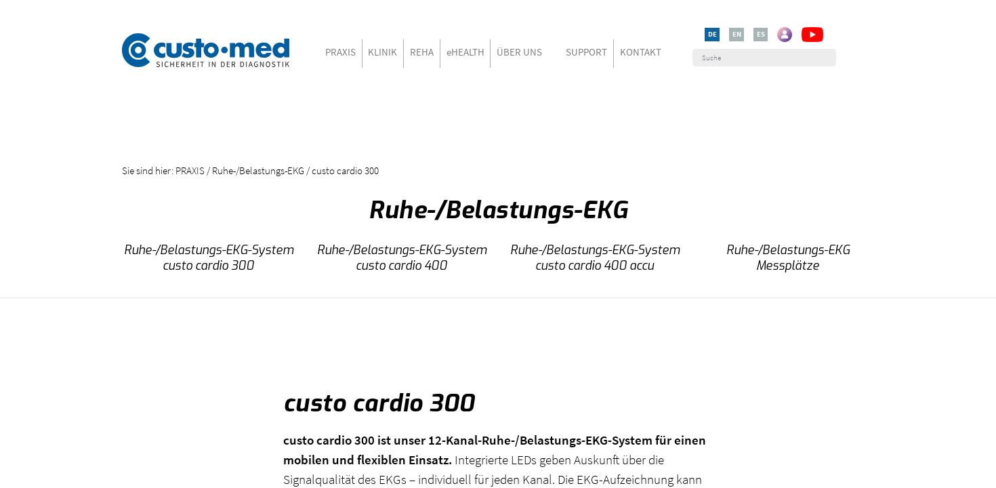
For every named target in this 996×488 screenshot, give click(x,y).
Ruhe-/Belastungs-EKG (258, 170)
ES (761, 34)
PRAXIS (340, 51)
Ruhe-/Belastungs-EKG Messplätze (788, 258)
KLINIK (382, 51)
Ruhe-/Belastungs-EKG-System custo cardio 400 (401, 258)
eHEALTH (465, 51)
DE (712, 34)
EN (736, 34)
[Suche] (763, 57)
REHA (422, 51)
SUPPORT (586, 51)
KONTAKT (640, 51)
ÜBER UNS (519, 51)
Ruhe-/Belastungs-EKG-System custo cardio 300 (208, 258)
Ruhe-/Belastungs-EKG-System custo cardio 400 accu (595, 258)
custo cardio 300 (345, 170)
